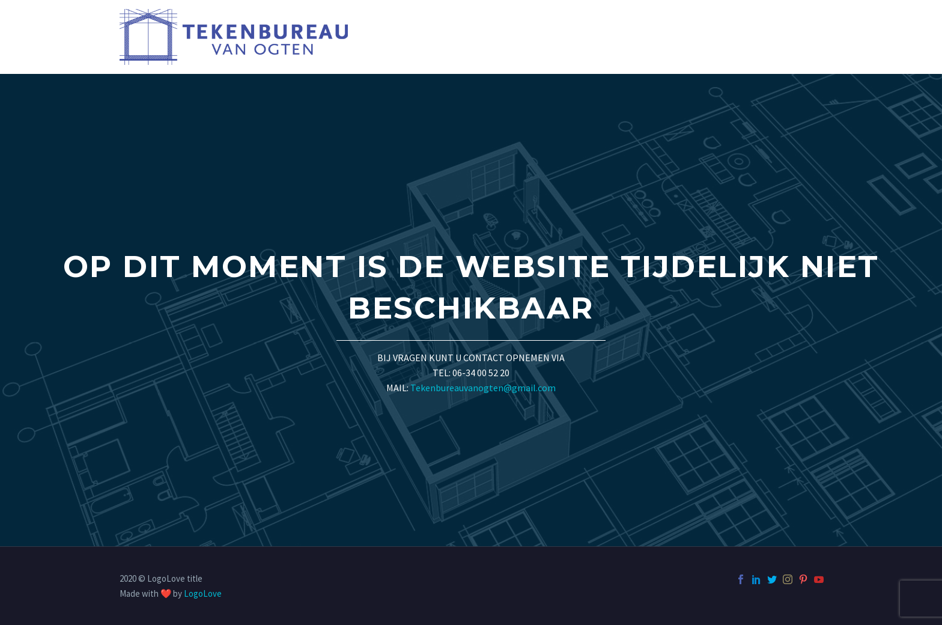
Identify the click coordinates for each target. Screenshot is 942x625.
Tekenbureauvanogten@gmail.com (483, 388)
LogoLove (203, 593)
